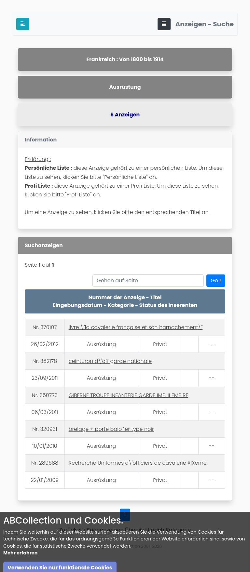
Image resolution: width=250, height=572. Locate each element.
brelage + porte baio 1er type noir (111, 429)
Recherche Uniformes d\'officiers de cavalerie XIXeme (138, 463)
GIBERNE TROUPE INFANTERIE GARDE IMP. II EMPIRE (128, 395)
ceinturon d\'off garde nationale (110, 361)
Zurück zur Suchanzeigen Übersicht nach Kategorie (125, 530)
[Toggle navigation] (164, 24)
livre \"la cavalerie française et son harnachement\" (136, 327)
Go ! (216, 280)
